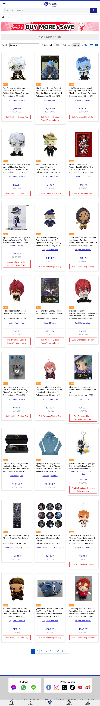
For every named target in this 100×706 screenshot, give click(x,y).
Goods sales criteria (67, 699)
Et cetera (54, 476)
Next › (64, 651)
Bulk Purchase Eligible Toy (17, 117)
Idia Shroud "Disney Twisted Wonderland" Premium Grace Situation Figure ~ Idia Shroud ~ (49, 90)
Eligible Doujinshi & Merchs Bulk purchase (83, 489)
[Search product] (93, 10)
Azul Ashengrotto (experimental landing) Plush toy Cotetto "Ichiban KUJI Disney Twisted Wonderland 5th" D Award (16, 168)
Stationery (14, 476)
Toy (10, 100)
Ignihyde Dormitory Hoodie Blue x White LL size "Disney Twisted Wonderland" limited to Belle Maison (50, 467)
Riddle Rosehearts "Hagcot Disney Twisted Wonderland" (15, 312)
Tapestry (25, 547)
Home (6, 17)
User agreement (14, 699)
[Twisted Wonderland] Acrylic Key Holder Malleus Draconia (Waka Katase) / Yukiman (82, 466)
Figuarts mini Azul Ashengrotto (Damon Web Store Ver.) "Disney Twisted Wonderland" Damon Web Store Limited (17, 241)
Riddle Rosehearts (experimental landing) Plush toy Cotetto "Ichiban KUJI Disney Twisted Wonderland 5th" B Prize (83, 316)
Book (78, 176)
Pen (21, 476)
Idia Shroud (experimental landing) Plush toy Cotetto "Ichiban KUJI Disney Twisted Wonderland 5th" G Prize (82, 92)
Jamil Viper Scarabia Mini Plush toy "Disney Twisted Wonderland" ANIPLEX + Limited (83, 240)
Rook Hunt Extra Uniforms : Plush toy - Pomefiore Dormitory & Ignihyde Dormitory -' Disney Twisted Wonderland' (48, 169)
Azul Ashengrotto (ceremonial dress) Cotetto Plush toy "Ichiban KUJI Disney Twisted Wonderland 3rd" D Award (16, 92)
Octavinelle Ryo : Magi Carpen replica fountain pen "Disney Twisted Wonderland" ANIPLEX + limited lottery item (16, 467)
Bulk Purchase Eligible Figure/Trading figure (50, 118)
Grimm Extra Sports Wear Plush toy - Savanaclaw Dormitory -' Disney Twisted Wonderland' (16, 389)
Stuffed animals (19, 100)
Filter (84, 45)
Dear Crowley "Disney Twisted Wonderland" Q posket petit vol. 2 (49, 313)
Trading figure (20, 323)
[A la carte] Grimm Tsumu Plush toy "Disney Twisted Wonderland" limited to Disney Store (49, 612)
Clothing (45, 476)
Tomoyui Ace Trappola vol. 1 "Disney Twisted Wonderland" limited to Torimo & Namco (82, 538)
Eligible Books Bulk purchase (83, 193)
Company (90, 699)
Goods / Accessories (78, 471)
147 (57, 651)
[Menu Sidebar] (4, 4)
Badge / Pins (59, 547)
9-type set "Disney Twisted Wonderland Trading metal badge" (48, 538)
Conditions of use (32, 699)
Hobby (46, 100)
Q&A (81, 699)
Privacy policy (49, 699)
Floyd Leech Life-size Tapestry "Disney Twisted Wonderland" (16, 536)
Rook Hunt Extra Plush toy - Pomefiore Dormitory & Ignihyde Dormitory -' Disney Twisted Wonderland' (48, 241)
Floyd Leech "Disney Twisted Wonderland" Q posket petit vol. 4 (83, 389)
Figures (53, 100)
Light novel (86, 176)
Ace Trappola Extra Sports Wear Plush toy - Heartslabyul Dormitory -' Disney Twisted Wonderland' (82, 612)
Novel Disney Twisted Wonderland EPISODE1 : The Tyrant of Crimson (81, 166)
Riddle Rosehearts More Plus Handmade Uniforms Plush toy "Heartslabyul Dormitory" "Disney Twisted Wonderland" (49, 391)
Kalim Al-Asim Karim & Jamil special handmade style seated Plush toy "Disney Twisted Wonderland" (16, 612)
